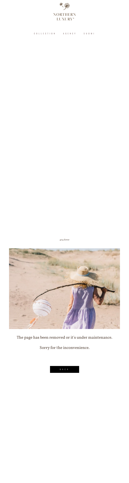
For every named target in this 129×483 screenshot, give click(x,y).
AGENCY (70, 33)
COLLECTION (45, 33)
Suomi (89, 33)
